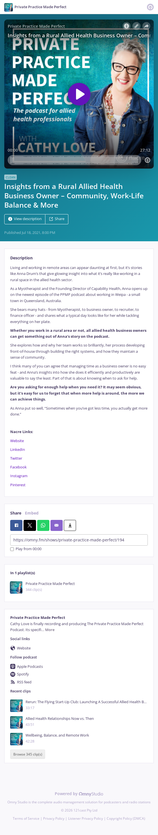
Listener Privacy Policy (85, 818)
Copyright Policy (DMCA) (126, 818)
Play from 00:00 (25, 549)
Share (56, 218)
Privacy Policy (53, 818)
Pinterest (18, 485)
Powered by (79, 793)
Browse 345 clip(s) (27, 754)
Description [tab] (21, 258)
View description (25, 218)
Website (17, 440)
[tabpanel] (79, 376)
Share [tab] (15, 513)
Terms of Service (26, 818)
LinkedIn (17, 449)
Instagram (19, 476)
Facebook (18, 467)
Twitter (16, 458)
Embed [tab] (32, 513)
